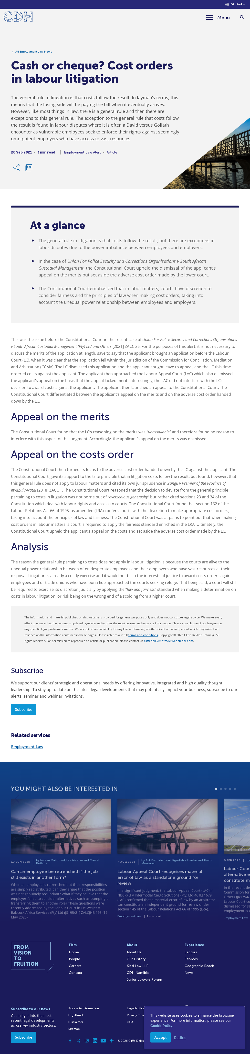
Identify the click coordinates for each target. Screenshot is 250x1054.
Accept (160, 1037)
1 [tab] (216, 806)
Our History (136, 959)
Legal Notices (136, 1008)
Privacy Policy (136, 1015)
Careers (75, 966)
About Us (134, 952)
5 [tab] (235, 806)
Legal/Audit (76, 1015)
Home (74, 952)
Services (191, 959)
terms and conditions (143, 635)
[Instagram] (87, 1040)
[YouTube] (103, 1040)
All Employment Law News (33, 53)
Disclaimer (75, 1022)
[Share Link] (17, 170)
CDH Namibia (138, 973)
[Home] (18, 17)
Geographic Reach (199, 966)
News (189, 973)
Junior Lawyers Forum (144, 979)
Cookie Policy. (161, 1026)
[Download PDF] (28, 170)
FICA (130, 1022)
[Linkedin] (95, 1040)
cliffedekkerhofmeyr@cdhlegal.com (168, 641)
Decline (180, 1037)
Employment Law (27, 746)
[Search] (242, 17)
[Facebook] (70, 1040)
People (74, 959)
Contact (75, 973)
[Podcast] (111, 1040)
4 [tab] (230, 806)
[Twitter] (78, 1040)
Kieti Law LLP (137, 966)
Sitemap (74, 1029)
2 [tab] (221, 806)
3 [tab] (225, 806)
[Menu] (218, 17)
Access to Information (83, 1008)
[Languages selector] (235, 4)
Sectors (191, 952)
